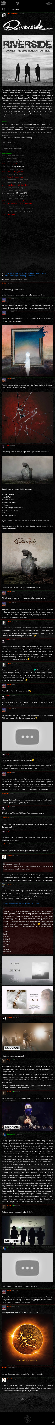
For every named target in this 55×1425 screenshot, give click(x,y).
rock (25, 279)
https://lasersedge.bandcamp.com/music (20, 276)
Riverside (13, 9)
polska (7, 279)
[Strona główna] (3, 3)
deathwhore (9, 864)
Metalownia (27, 1399)
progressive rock (16, 279)
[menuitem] (53, 1408)
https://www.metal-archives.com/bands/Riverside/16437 (25, 273)
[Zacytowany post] (19, 864)
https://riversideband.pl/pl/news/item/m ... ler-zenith (20, 904)
